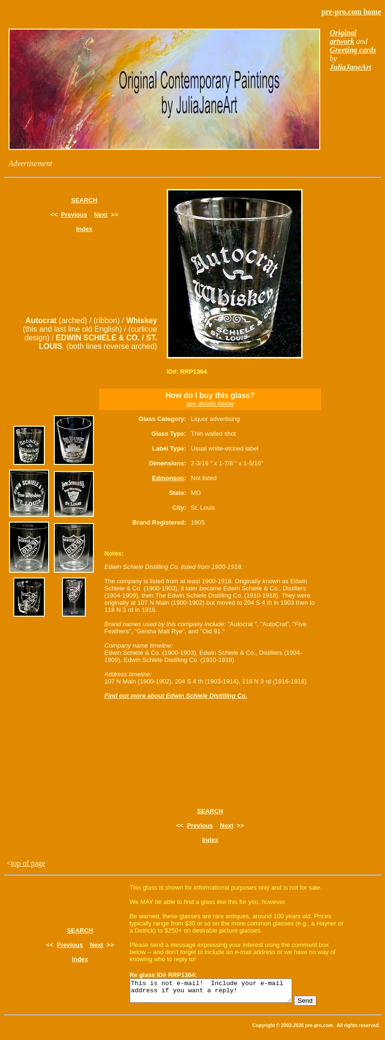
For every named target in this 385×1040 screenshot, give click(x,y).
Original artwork (343, 37)
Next (100, 214)
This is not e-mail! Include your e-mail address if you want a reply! (220, 992)
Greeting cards (353, 50)
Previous (74, 214)
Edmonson (168, 478)
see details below (210, 403)
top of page (28, 863)
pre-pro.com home (351, 12)
